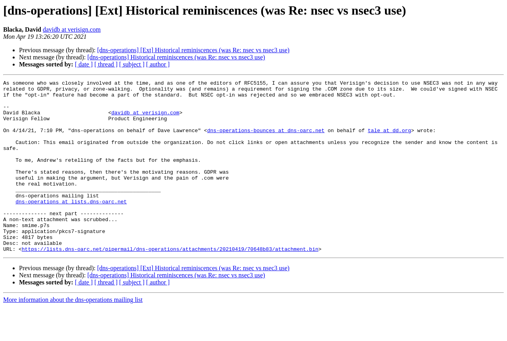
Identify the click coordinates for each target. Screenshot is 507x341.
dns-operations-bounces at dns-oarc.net (265, 140)
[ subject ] (132, 64)
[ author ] (158, 64)
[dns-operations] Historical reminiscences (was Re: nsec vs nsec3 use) (176, 57)
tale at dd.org (389, 140)
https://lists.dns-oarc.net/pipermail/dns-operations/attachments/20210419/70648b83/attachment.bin (170, 283)
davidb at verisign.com (72, 29)
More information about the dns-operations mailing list (73, 334)
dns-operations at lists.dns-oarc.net (71, 226)
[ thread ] (106, 64)
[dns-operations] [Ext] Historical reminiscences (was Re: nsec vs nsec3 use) (193, 50)
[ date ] (84, 64)
